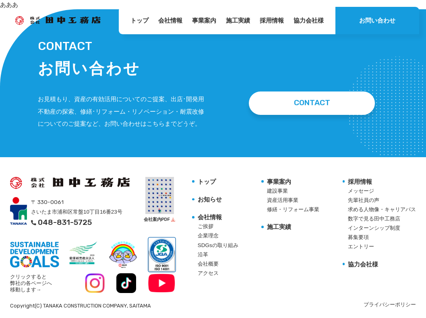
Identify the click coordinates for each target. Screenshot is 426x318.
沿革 (203, 254)
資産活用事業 (282, 200)
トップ (139, 20)
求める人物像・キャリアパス (382, 209)
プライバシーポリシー (390, 305)
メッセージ (361, 191)
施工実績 (238, 20)
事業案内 (204, 20)
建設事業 (277, 191)
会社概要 (208, 264)
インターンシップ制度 (374, 228)
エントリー (361, 246)
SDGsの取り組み (218, 245)
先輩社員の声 (363, 200)
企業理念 (208, 236)
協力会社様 (309, 20)
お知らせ (210, 199)
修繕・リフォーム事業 (293, 209)
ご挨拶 (205, 226)
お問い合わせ (377, 20)
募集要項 (358, 237)
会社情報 (170, 20)
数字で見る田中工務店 (374, 219)
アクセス (208, 273)
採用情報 (272, 20)
